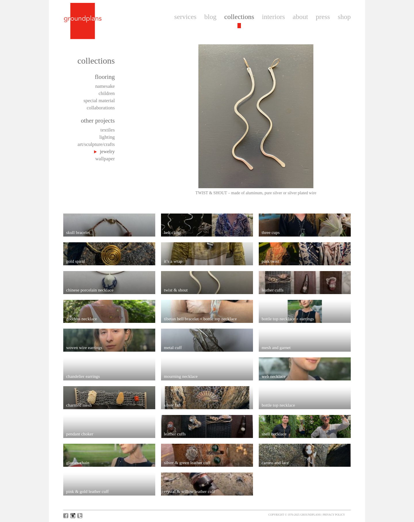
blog (210, 16)
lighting (107, 137)
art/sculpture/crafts (96, 144)
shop (344, 16)
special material (99, 100)
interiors (273, 16)
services (185, 16)
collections (239, 16)
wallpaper (105, 158)
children (107, 93)
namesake (105, 86)
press (323, 16)
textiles (107, 130)
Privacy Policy (334, 514)
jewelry (107, 151)
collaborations (101, 108)
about (300, 16)
